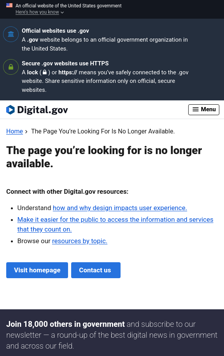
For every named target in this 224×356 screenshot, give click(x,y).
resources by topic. (79, 241)
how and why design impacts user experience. (120, 208)
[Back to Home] (14, 131)
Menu (204, 109)
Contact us (95, 270)
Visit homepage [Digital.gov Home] (37, 270)
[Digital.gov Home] (97, 110)
